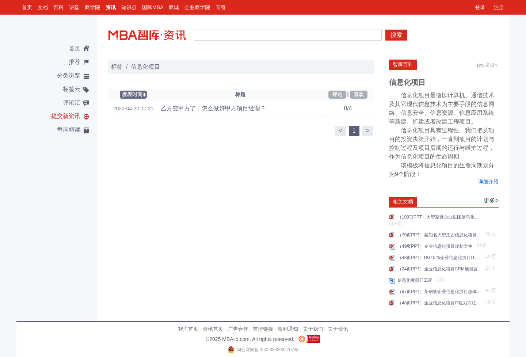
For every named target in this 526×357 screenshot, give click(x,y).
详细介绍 (488, 182)
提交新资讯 (65, 116)
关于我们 (313, 329)
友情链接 (263, 329)
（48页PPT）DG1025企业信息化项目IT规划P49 (440, 257)
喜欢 (359, 94)
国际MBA (152, 7)
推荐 (74, 62)
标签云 (71, 89)
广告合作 (238, 329)
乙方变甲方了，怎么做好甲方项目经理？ (213, 108)
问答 (221, 7)
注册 (499, 7)
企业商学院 (197, 7)
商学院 (92, 7)
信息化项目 (145, 67)
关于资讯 (338, 329)
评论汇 (71, 102)
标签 (117, 67)
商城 (174, 7)
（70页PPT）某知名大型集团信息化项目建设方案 (440, 235)
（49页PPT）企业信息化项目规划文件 (435, 246)
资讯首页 (213, 329)
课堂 (74, 7)
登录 (480, 7)
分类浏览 (68, 75)
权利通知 (288, 329)
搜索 (396, 35)
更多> (491, 200)
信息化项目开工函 (416, 280)
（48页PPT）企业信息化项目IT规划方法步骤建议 (440, 302)
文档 (43, 7)
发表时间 (132, 94)
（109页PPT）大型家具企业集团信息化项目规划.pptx (440, 217)
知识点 (129, 7)
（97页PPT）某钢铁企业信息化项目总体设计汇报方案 (440, 291)
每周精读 (68, 129)
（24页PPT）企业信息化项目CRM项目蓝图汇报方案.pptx (440, 268)
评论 (337, 94)
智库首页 (188, 329)
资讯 (111, 7)
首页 (27, 7)
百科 (58, 7)
